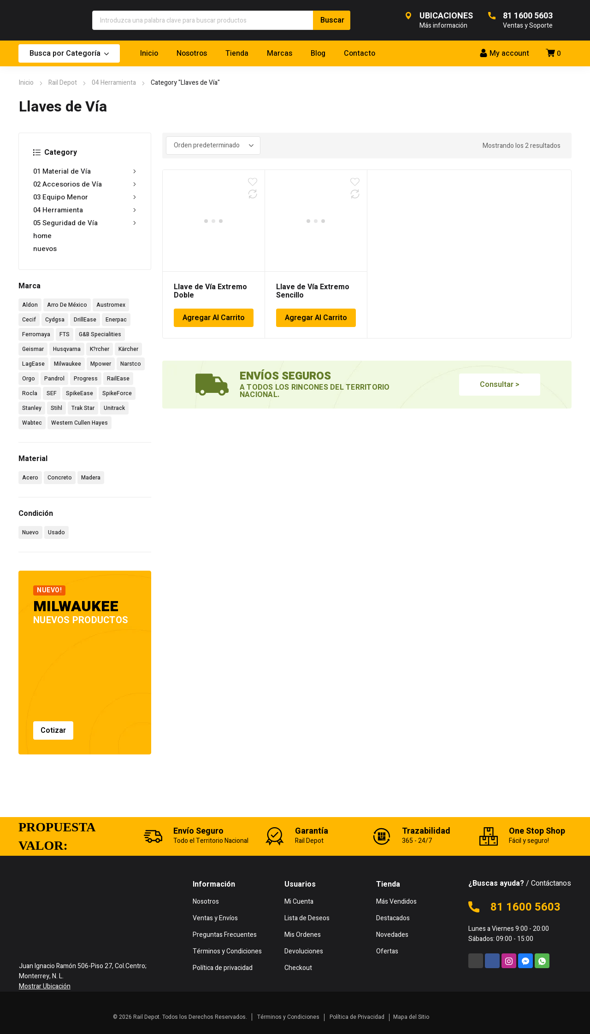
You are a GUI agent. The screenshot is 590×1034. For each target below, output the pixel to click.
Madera (90, 477)
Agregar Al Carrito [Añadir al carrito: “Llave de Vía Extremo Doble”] (214, 317)
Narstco (130, 364)
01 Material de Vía (84, 171)
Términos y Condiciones (288, 1017)
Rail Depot (62, 83)
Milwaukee (67, 364)
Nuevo (30, 532)
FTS (64, 334)
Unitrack (114, 408)
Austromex (110, 305)
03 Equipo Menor (84, 197)
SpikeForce (117, 393)
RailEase (118, 378)
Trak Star (82, 408)
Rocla (29, 393)
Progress (86, 378)
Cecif (29, 319)
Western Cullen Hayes (79, 423)
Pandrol (54, 378)
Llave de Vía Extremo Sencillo (312, 291)
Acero (30, 477)
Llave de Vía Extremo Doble (210, 291)
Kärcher (128, 349)
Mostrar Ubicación (45, 986)
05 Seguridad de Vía (84, 222)
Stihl (56, 408)
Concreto (59, 477)
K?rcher (99, 349)
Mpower (100, 364)
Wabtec (32, 423)
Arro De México (67, 305)
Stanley (31, 408)
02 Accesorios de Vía (84, 184)
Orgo (28, 378)
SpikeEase (79, 393)
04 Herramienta (114, 83)
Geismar (33, 349)
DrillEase (85, 319)
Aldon (30, 305)
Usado (56, 532)
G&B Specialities (100, 334)
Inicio (26, 83)
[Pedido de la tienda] (213, 145)
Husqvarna (67, 349)
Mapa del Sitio (411, 1017)
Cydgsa (55, 319)
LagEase (33, 364)
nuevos (45, 249)
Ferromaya (36, 334)
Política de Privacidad (357, 1017)
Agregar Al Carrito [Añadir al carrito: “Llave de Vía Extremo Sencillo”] (316, 317)
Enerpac (116, 319)
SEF (52, 393)
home (42, 236)
